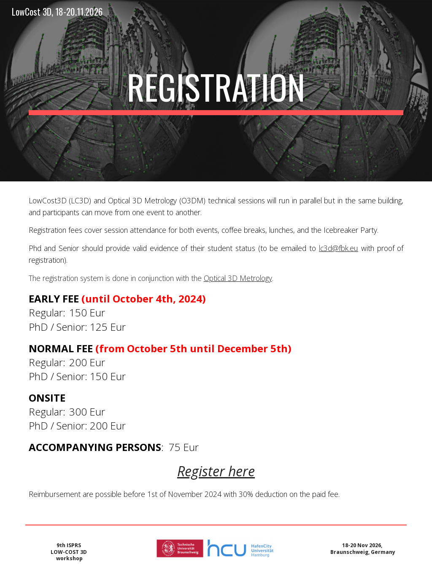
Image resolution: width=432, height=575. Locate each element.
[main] (216, 91)
